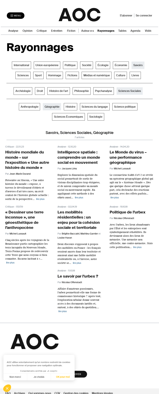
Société (86, 64)
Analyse (13, 30)
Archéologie (23, 90)
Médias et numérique (96, 74)
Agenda (135, 30)
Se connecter (144, 15)
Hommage (54, 74)
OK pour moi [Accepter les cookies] (43, 376)
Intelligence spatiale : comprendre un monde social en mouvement (76, 156)
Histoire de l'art (58, 90)
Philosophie (81, 90)
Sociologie (95, 116)
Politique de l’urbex (126, 210)
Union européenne (46, 64)
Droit (40, 90)
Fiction (71, 30)
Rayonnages (105, 30)
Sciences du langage (95, 106)
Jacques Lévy (69, 166)
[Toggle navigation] (15, 15)
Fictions (72, 74)
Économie (121, 64)
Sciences (23, 74)
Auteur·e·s (87, 30)
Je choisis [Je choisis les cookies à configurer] (19, 376)
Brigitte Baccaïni (70, 229)
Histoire (70, 106)
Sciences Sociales (129, 90)
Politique (70, 64)
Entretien (56, 30)
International (21, 64)
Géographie (52, 106)
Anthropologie (29, 106)
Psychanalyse (103, 90)
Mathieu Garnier (89, 229)
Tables (122, 30)
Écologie (103, 64)
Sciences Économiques (68, 116)
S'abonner (126, 15)
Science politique (125, 106)
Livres (135, 74)
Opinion (27, 30)
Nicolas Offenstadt (124, 215)
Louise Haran (65, 233)
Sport (38, 74)
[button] (7, 388)
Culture (120, 74)
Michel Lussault (122, 166)
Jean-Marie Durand (20, 171)
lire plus (40, 196)
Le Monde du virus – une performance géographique (126, 156)
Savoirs (138, 64)
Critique (42, 30)
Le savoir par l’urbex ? (76, 272)
